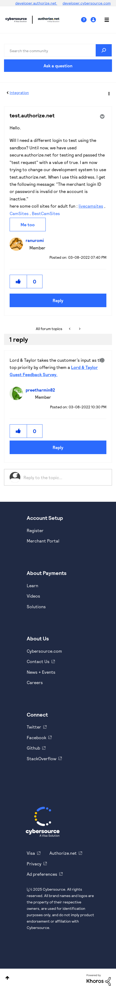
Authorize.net (63, 853)
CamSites (19, 213)
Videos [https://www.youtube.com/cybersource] (33, 595)
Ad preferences (42, 874)
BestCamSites (46, 213)
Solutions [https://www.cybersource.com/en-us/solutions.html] (36, 606)
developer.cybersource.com (87, 3)
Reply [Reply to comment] (58, 447)
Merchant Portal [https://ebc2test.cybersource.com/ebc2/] (43, 540)
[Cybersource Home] (42, 821)
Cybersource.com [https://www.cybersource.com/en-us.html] (44, 650)
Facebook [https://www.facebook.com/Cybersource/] (36, 737)
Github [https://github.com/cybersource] (33, 747)
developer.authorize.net (36, 3)
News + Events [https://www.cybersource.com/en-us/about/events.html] (41, 672)
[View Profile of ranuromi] (36, 240)
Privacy (34, 863)
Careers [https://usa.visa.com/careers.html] (35, 682)
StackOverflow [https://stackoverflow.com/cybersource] (41, 758)
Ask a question (58, 65)
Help (86, 20)
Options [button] (108, 93)
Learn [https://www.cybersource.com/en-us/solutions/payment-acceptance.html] (32, 585)
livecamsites (91, 205)
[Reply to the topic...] (65, 477)
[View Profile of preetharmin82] (42, 389)
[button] (18, 281)
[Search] (58, 50)
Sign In (94, 20)
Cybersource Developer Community (16, 19)
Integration (19, 92)
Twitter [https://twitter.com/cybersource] (34, 726)
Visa (31, 853)
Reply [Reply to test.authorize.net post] (58, 300)
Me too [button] (28, 224)
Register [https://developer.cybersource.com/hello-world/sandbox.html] (35, 530)
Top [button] (7, 978)
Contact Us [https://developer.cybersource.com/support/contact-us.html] (38, 661)
